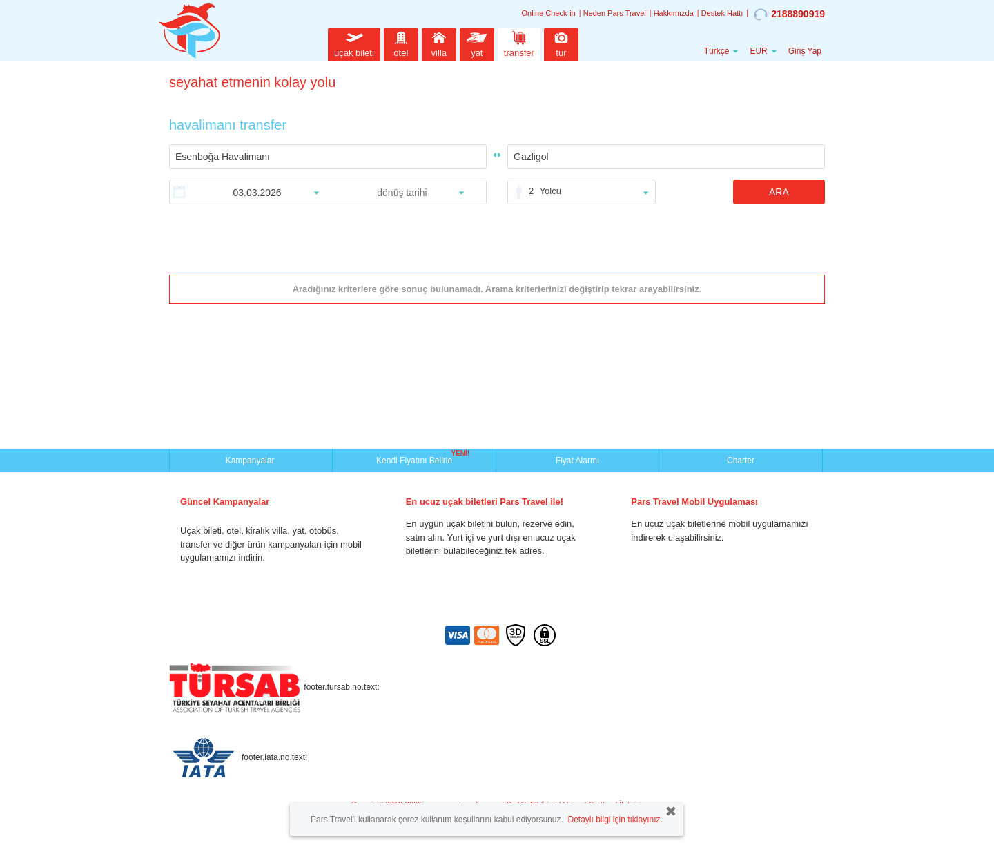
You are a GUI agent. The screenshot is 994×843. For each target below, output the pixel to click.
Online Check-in (548, 13)
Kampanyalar (251, 460)
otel (401, 42)
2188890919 (789, 14)
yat (477, 42)
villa (439, 42)
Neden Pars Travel (614, 13)
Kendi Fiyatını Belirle (416, 459)
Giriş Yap (804, 51)
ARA (779, 191)
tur (561, 42)
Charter (740, 460)
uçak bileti (354, 42)
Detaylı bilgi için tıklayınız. (614, 819)
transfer (519, 42)
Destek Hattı (722, 13)
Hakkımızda (674, 13)
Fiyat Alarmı (577, 460)
